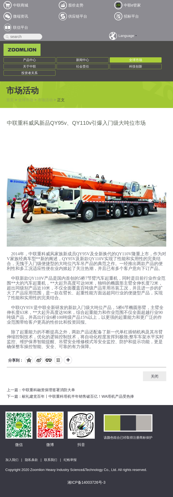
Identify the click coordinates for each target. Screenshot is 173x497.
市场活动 (45, 100)
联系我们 (50, 460)
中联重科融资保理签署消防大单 (48, 390)
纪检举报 (70, 460)
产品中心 (29, 60)
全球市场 (135, 60)
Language (126, 36)
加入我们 (11, 460)
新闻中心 (82, 60)
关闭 (154, 376)
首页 (10, 100)
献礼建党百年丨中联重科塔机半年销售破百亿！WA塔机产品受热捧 (78, 396)
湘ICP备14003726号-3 (86, 482)
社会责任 (82, 66)
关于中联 (29, 66)
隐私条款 (31, 460)
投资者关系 (29, 73)
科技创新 (135, 66)
